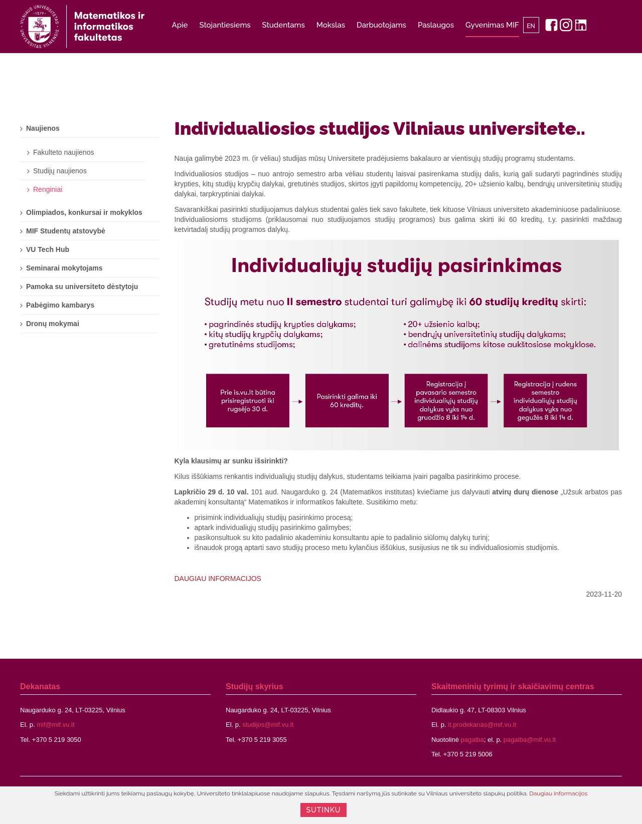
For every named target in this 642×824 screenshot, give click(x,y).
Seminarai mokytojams (64, 268)
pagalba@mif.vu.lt (530, 739)
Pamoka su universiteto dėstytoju (82, 287)
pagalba (472, 739)
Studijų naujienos (60, 171)
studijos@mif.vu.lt (267, 724)
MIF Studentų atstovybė (65, 231)
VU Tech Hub (47, 249)
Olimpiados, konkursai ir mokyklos (84, 212)
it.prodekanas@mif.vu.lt (482, 724)
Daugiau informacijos (558, 793)
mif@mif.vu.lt (55, 724)
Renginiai (47, 189)
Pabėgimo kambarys (60, 305)
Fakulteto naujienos (63, 152)
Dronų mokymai (52, 324)
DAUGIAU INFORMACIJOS (218, 579)
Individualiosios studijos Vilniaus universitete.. (380, 128)
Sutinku (323, 810)
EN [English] (531, 26)
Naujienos (43, 128)
